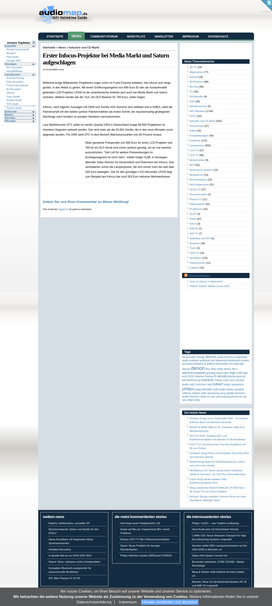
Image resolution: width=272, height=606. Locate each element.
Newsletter (164, 36)
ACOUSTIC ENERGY (195, 357)
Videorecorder (197, 262)
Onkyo (227, 384)
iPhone (232, 376)
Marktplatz (136, 36)
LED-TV (194, 155)
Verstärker (195, 258)
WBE (184, 400)
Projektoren (196, 209)
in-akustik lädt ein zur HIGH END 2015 (70, 555)
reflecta (186, 393)
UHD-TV (194, 253)
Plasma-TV (196, 199)
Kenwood (192, 380)
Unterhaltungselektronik (229, 396)
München (200, 384)
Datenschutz (218, 36)
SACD (193, 223)
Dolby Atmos (224, 369)
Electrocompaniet (193, 373)
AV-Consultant (14, 67)
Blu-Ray (194, 86)
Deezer (186, 369)
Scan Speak (13, 96)
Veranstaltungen (199, 275)
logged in (63, 209)
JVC (244, 376)
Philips (188, 388)
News (76, 36)
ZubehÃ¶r (10, 46)
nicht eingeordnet (199, 184)
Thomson (194, 396)
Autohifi (194, 77)
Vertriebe (10, 117)
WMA (197, 400)
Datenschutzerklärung (94, 602)
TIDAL (203, 396)
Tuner (193, 248)
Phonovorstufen (198, 194)
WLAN (190, 400)
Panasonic (238, 384)
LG (199, 380)
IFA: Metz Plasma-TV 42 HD (64, 578)
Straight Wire (14, 60)
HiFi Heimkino (197, 111)
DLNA (213, 369)
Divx (207, 369)
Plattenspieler (197, 204)
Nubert (217, 384)
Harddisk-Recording (60, 549)
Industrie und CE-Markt (84, 47)
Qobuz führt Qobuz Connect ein (209, 555)
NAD (209, 384)
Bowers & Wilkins (204, 363)
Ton (208, 396)
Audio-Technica (225, 357)
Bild (212, 360)
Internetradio (197, 126)
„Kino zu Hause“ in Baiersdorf (206, 281)
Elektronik (11, 111)
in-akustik (220, 376)
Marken (9, 114)
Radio (193, 218)
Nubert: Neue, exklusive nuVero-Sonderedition (74, 561)
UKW (213, 396)
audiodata (241, 357)
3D (183, 357)
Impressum (128, 602)
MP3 (192, 165)
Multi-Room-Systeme (201, 170)
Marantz (207, 380)
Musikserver (196, 174)
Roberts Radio (199, 393)
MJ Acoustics (14, 89)
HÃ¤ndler (10, 121)
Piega (198, 389)
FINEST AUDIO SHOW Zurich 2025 (210, 286)
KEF (184, 380)
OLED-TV (195, 189)
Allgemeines (196, 72)
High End (236, 373)
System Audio (14, 100)
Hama (219, 373)
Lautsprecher (12, 74)
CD (191, 91)
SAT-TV (194, 233)
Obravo (11, 92)
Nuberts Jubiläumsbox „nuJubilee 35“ (69, 523)
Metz (226, 380)
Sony (222, 393)
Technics (240, 393)
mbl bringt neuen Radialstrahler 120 (140, 523)
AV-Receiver (196, 81)
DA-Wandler (196, 96)
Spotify (230, 393)
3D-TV (193, 67)
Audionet (205, 360)
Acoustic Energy (15, 78)
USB (245, 396)
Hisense (199, 376)
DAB (236, 363)
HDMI (226, 373)
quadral (239, 389)
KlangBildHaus (15, 71)
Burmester (222, 363)
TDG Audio (13, 104)
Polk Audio (219, 389)
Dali (241, 363)
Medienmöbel (197, 160)
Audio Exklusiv (190, 360)
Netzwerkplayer (198, 179)
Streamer (195, 243)
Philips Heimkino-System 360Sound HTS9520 (146, 555)
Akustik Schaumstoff (18, 49)
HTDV (193, 116)
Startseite (55, 36)
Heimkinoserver (198, 106)
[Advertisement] (64, 158)
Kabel (193, 130)
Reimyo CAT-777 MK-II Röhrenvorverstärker (144, 539)
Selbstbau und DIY (200, 238)
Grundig (210, 373)
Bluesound (221, 360)
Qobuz (230, 389)
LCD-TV (194, 150)
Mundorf (11, 53)
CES (231, 363)
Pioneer (207, 389)
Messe (218, 380)
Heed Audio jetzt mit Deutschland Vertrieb (215, 529)
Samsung (213, 393)
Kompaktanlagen (199, 135)
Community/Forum (104, 36)
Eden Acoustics (15, 81)
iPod (239, 376)
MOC (232, 380)
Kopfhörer (195, 140)
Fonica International (17, 85)
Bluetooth (234, 360)
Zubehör (194, 267)
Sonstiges (11, 64)
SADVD (194, 228)
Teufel (185, 396)
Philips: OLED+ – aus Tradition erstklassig (215, 523)
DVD (192, 101)
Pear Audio (13, 56)
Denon (198, 368)
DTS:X (235, 369)
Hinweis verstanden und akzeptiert (169, 602)
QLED (193, 214)
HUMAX (209, 376)
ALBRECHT (210, 357)
